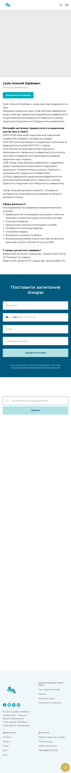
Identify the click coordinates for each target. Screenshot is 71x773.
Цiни (5, 750)
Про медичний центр (49, 689)
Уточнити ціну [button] (45, 741)
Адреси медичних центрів (51, 737)
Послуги (7, 737)
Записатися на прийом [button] (49, 702)
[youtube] (18, 705)
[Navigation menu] (66, 5)
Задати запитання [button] (47, 746)
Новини (42, 694)
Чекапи (6, 741)
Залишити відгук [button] (46, 698)
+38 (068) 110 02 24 (48, 750)
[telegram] (14, 705)
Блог (5, 755)
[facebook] (4, 705)
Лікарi (6, 746)
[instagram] (9, 705)
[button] (60, 4)
